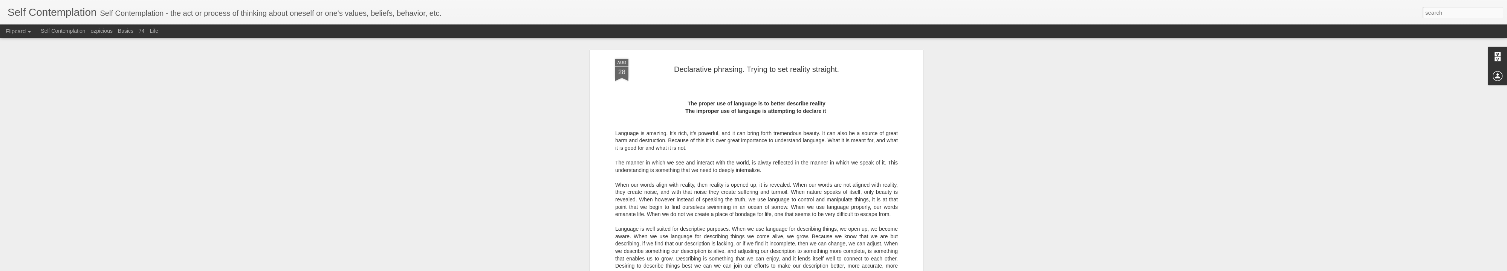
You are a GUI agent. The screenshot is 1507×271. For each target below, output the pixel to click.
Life (154, 31)
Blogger (812, 267)
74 (142, 31)
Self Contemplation (63, 31)
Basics (125, 31)
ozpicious (102, 31)
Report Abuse (833, 267)
